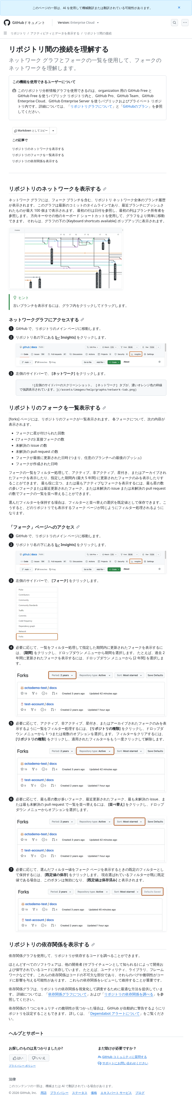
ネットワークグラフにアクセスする (46, 320)
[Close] (179, 7)
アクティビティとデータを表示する (54, 33)
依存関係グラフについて (67, 994)
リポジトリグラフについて (91, 106)
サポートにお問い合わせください (123, 1063)
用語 (44, 1093)
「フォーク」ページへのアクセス (44, 527)
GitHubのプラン (135, 106)
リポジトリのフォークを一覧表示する (57, 407)
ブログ (139, 1093)
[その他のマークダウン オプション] (53, 130)
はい (18, 1058)
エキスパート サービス (116, 1093)
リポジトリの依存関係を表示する (52, 944)
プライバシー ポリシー (22, 1066)
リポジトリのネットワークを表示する (57, 188)
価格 (94, 1093)
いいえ (39, 1058)
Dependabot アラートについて (115, 1013)
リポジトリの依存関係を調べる (128, 994)
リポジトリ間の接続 (98, 33)
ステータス (79, 1093)
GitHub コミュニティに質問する (122, 1057)
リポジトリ (18, 33)
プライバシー (59, 1093)
